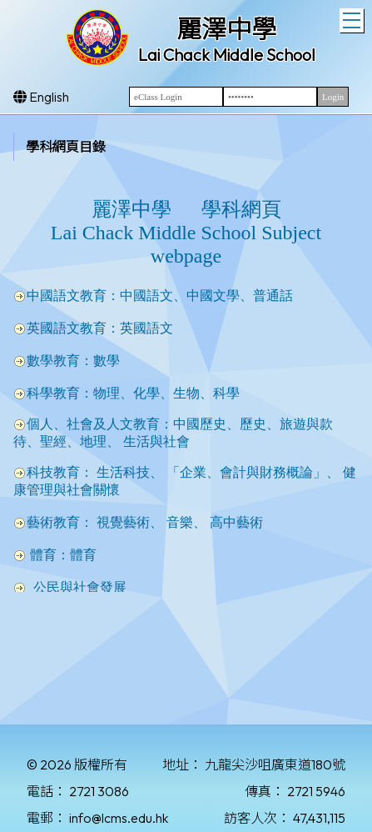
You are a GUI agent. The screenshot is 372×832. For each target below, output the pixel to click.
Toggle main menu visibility (353, 18)
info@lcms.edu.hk (118, 817)
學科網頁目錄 (66, 146)
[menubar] (75, 146)
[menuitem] (75, 147)
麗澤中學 (226, 29)
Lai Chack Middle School (226, 54)
